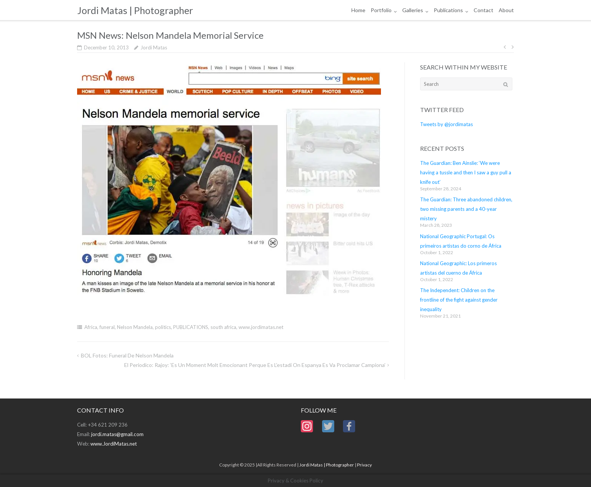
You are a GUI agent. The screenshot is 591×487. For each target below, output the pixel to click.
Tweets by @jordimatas (446, 124)
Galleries (412, 10)
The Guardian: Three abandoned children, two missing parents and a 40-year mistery (466, 208)
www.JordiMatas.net (113, 444)
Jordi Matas (154, 47)
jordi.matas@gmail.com (117, 434)
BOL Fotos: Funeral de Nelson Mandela (127, 355)
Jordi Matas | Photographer (326, 465)
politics (163, 327)
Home (358, 10)
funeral (107, 327)
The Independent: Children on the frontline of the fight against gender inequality (459, 299)
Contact (483, 10)
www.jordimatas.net (261, 327)
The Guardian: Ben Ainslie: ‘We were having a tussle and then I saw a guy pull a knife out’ (465, 172)
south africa (223, 327)
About (506, 10)
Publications (448, 10)
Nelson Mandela (135, 327)
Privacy (364, 465)
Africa (90, 327)
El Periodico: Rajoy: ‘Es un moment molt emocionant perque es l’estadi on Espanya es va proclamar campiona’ (255, 365)
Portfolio (381, 10)
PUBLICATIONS (190, 327)
